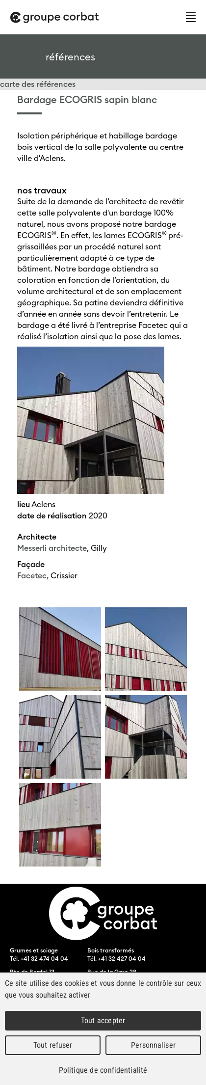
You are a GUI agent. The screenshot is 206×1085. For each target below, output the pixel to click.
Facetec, (33, 575)
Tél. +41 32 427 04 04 (116, 958)
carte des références (38, 84)
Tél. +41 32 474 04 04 (39, 958)
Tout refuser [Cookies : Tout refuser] (53, 1045)
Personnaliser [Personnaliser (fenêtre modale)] (153, 1045)
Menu (191, 17)
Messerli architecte (52, 548)
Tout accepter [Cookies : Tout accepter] (103, 1020)
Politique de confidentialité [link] (103, 1070)
